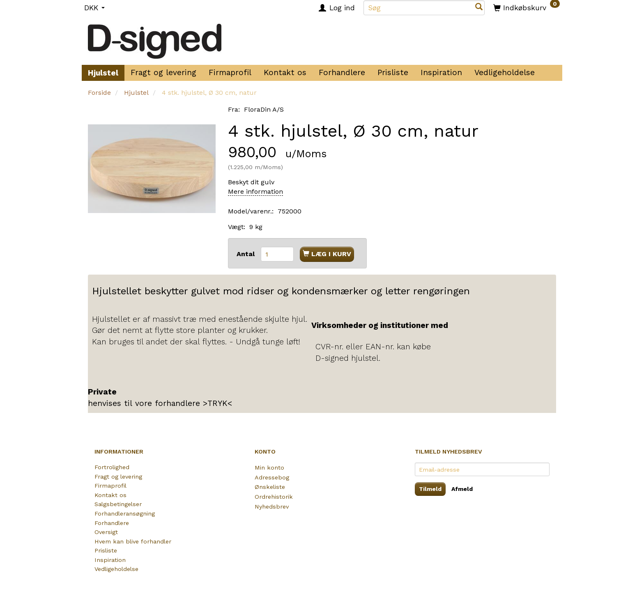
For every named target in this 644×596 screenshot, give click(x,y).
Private (102, 392)
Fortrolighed (111, 467)
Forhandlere (342, 72)
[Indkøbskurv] (526, 7)
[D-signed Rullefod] (154, 38)
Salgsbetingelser (118, 504)
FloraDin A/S (264, 109)
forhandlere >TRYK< (193, 403)
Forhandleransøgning (124, 513)
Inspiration (441, 72)
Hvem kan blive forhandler (132, 541)
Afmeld (462, 489)
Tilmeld (430, 489)
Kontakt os (285, 72)
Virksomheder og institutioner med (379, 325)
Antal (247, 254)
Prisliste (392, 72)
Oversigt (106, 532)
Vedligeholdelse (504, 72)
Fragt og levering (163, 72)
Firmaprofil (230, 72)
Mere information (255, 191)
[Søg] (479, 7)
